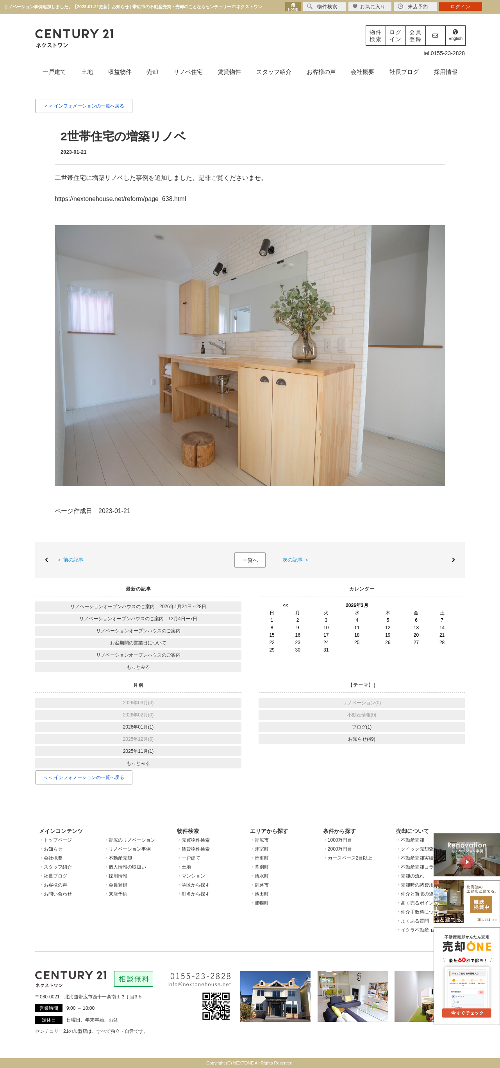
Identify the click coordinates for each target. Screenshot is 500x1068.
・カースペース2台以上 (348, 858)
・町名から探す (193, 894)
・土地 (184, 867)
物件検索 (376, 35)
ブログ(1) (362, 727)
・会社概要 (50, 858)
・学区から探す (193, 885)
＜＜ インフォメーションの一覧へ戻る (83, 106)
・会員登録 (115, 885)
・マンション (191, 876)
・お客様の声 (53, 885)
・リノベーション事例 (127, 849)
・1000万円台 (337, 840)
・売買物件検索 (193, 840)
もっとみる (138, 667)
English (455, 35)
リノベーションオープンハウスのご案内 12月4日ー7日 (138, 618)
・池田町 (259, 894)
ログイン (395, 35)
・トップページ (55, 840)
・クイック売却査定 (417, 849)
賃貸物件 (229, 71)
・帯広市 (259, 840)
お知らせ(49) (361, 739)
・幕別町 (259, 867)
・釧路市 (259, 885)
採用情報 (445, 71)
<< (285, 605)
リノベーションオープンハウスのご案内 (138, 631)
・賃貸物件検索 (193, 849)
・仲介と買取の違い (417, 894)
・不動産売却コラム (417, 867)
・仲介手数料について (419, 912)
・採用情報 (115, 876)
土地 (87, 71)
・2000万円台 (337, 849)
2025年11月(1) (138, 751)
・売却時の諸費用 (415, 885)
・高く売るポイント (417, 903)
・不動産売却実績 (415, 858)
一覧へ (250, 560)
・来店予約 (115, 894)
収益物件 (120, 71)
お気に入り (369, 6)
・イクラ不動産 (415, 930)
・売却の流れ (410, 876)
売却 (152, 71)
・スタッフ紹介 (55, 867)
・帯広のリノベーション (129, 840)
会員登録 (415, 35)
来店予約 (413, 6)
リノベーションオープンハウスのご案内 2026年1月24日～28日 (138, 606)
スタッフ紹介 (273, 71)
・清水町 (259, 876)
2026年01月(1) (138, 727)
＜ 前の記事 (73, 560)
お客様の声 (321, 71)
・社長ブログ (53, 876)
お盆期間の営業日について (138, 643)
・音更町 (259, 858)
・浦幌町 (259, 903)
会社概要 (362, 71)
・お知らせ (50, 849)
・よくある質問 (412, 921)
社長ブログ (404, 71)
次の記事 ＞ (293, 560)
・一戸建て (188, 858)
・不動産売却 (118, 858)
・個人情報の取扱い (125, 867)
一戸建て (54, 71)
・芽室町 (259, 849)
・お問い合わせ (55, 894)
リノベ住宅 (188, 71)
